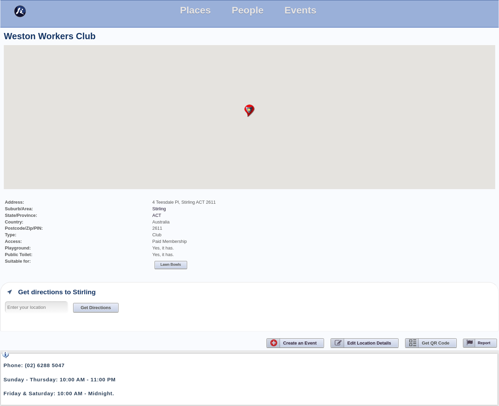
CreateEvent (300, 343)
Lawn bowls (170, 265)
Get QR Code (435, 343)
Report (484, 343)
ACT (156, 215)
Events (300, 10)
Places (195, 10)
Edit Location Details (369, 343)
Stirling (159, 208)
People (247, 10)
